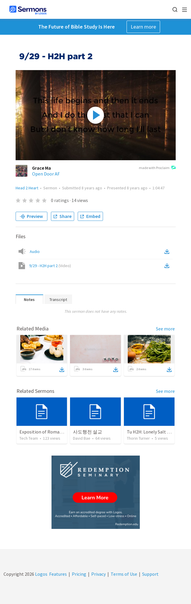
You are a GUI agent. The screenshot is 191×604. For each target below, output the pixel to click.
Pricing (79, 574)
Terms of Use (124, 574)
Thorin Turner (138, 438)
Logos (40, 574)
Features (58, 574)
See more (165, 329)
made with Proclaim (157, 168)
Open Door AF (46, 174)
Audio (35, 251)
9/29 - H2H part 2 (50, 265)
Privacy (98, 574)
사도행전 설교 (87, 432)
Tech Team (28, 438)
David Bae (81, 438)
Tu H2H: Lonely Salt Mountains (157, 432)
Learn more (143, 26)
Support (150, 574)
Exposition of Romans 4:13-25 (49, 432)
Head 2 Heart (27, 188)
